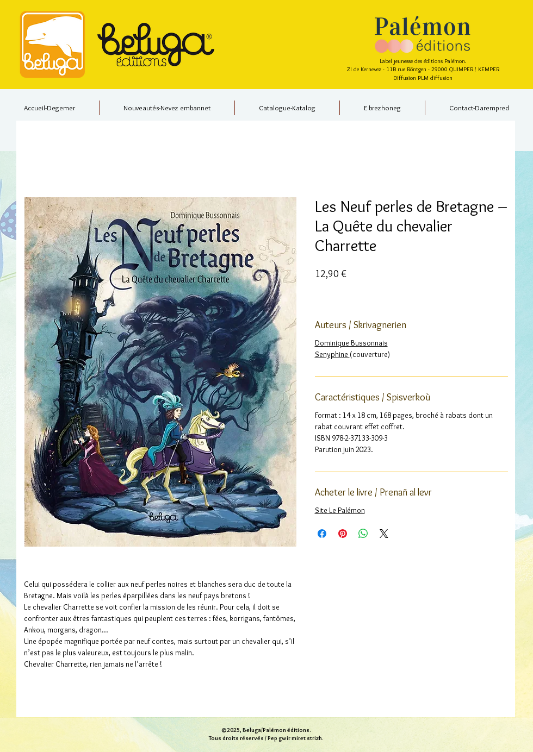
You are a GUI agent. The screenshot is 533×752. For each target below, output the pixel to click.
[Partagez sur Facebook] (322, 533)
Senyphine (332, 354)
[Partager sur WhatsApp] (363, 533)
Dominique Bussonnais (351, 343)
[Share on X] (384, 533)
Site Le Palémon (340, 510)
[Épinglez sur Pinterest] (342, 533)
